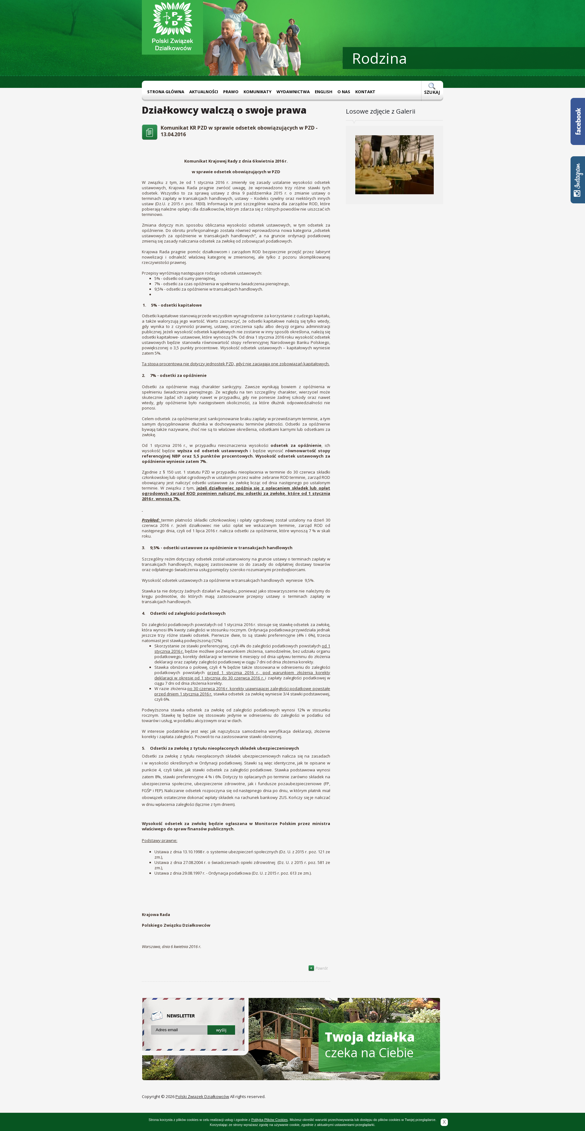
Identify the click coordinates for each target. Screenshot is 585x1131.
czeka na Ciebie (370, 1044)
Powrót (318, 968)
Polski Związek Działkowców (202, 1096)
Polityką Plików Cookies (269, 1120)
